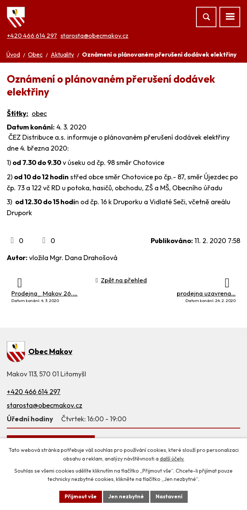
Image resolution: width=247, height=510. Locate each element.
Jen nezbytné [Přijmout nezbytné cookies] (126, 496)
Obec (35, 54)
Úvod (13, 54)
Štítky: (17, 113)
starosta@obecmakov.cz (94, 35)
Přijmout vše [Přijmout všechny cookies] (81, 496)
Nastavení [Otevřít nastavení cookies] (169, 496)
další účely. (172, 458)
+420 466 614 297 (32, 35)
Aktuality (62, 54)
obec (39, 113)
